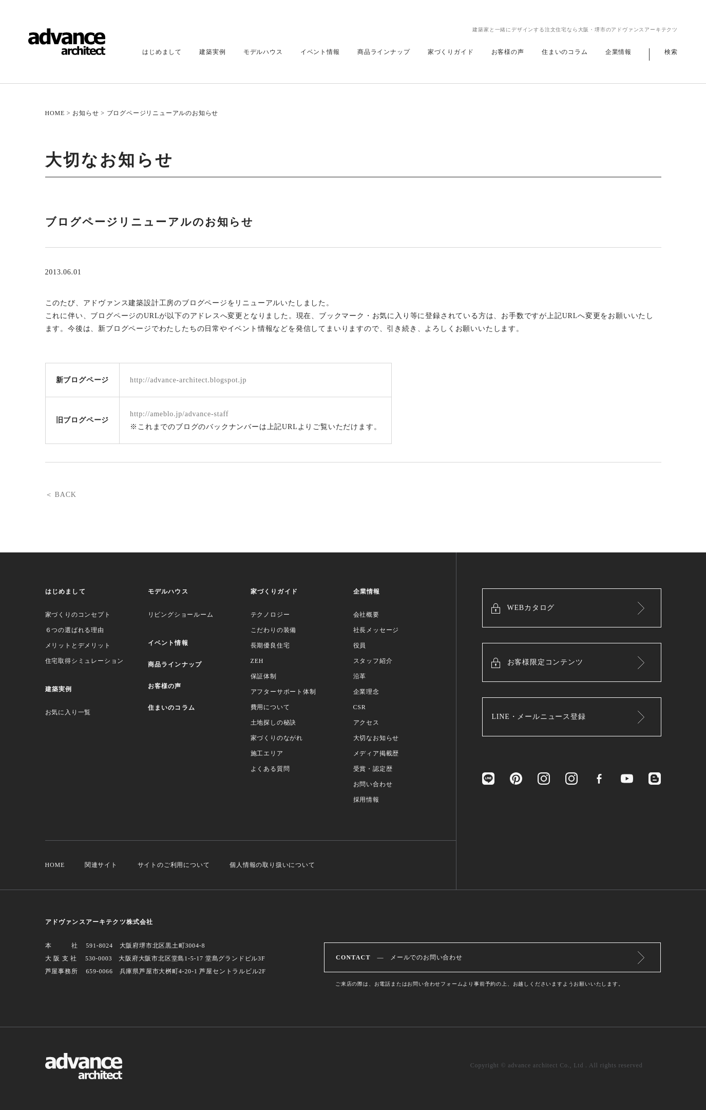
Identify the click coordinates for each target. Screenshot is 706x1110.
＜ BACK (61, 494)
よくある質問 (270, 768)
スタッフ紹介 (373, 660)
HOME (55, 113)
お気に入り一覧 (68, 712)
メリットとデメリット (78, 645)
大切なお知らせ (376, 738)
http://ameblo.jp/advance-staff (179, 414)
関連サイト (101, 864)
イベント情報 (320, 51)
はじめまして (65, 591)
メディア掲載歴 (376, 753)
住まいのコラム (565, 51)
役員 (360, 645)
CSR (359, 707)
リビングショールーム (181, 614)
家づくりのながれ (277, 738)
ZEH (257, 660)
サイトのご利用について (174, 864)
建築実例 (212, 51)
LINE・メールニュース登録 (539, 716)
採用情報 (366, 799)
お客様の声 (507, 51)
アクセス (366, 722)
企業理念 (366, 691)
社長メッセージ (376, 630)
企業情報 (618, 51)
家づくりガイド (451, 51)
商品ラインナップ (383, 51)
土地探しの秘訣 (274, 722)
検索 (671, 51)
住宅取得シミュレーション (84, 660)
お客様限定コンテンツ (545, 662)
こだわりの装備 (274, 630)
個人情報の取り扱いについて (272, 864)
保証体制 (264, 676)
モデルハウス (263, 51)
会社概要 (366, 614)
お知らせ (85, 113)
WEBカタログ (531, 608)
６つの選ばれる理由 (74, 630)
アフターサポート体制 (283, 691)
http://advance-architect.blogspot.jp (188, 380)
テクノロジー (270, 614)
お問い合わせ (373, 784)
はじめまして (162, 51)
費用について (270, 707)
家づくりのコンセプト (78, 614)
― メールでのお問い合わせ (399, 957)
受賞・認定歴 (373, 768)
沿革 (360, 676)
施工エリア (267, 753)
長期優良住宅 (270, 645)
